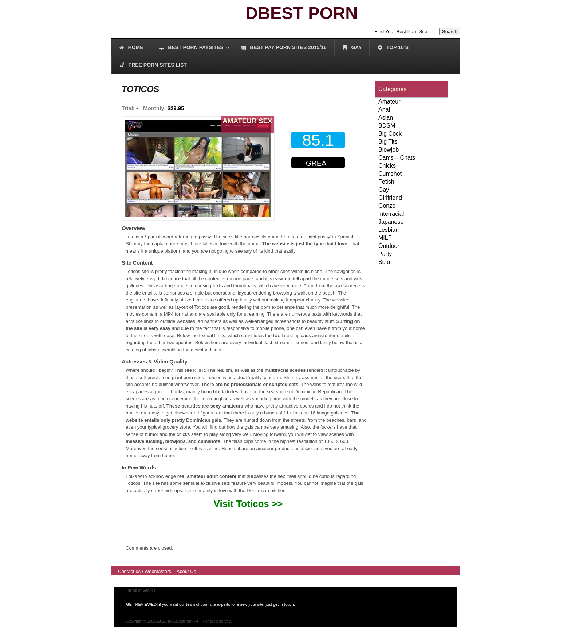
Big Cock (390, 133)
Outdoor (388, 246)
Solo (384, 262)
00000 (319, 192)
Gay (383, 190)
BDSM (386, 125)
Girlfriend (390, 198)
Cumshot (390, 174)
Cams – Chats (396, 158)
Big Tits (387, 142)
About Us (186, 571)
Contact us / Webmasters (144, 571)
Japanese (390, 222)
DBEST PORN (301, 13)
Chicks (387, 166)
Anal (384, 109)
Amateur (389, 101)
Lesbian (388, 230)
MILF (384, 238)
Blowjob (388, 150)
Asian (385, 117)
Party (385, 254)
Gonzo (386, 206)
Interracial (391, 214)
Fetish (386, 182)
